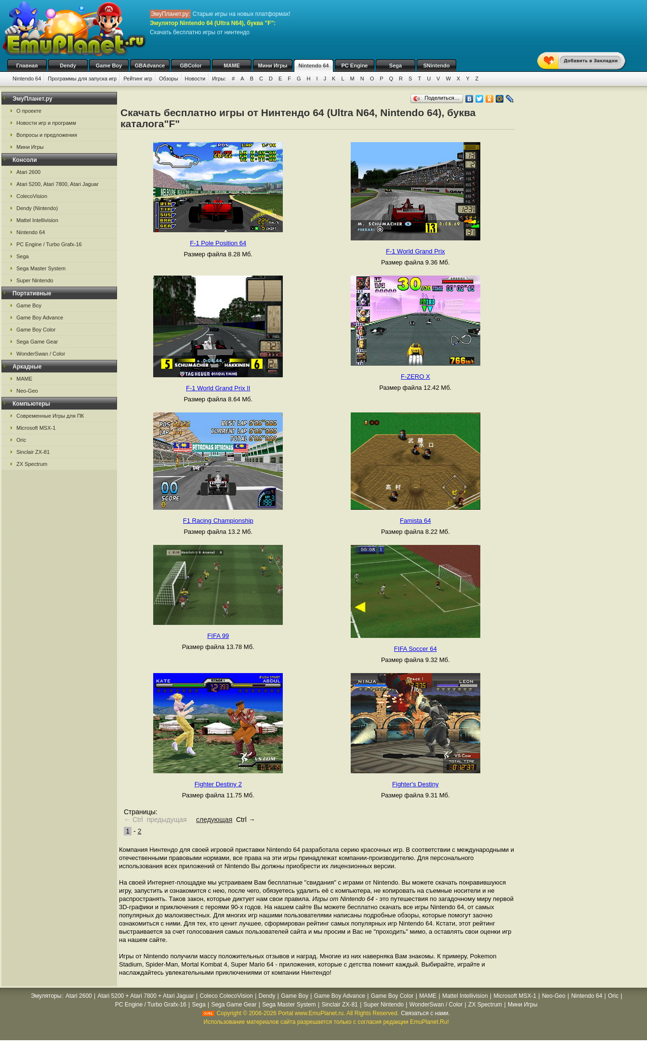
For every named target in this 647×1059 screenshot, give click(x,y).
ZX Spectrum (31, 464)
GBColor (190, 65)
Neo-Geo (27, 391)
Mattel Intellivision (37, 220)
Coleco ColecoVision (226, 996)
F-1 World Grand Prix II (218, 388)
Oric (21, 440)
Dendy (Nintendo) (37, 208)
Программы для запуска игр (82, 78)
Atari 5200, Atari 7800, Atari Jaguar (57, 184)
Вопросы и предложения (46, 135)
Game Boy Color (35, 329)
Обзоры (168, 78)
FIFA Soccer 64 (415, 648)
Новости (195, 78)
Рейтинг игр (137, 78)
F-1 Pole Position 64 (218, 243)
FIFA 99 (218, 635)
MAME (232, 65)
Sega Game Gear (37, 341)
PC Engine (354, 65)
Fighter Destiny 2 (218, 784)
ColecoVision (31, 196)
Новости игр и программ (46, 123)
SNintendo (436, 65)
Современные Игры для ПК (50, 416)
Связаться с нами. (425, 1013)
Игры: (219, 78)
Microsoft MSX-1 (35, 428)
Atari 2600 (28, 172)
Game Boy (109, 65)
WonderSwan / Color (40, 354)
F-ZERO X (415, 376)
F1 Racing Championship (218, 520)
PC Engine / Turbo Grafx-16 (49, 244)
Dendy (68, 65)
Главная (27, 65)
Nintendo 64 (314, 65)
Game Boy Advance (39, 317)
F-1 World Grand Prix (415, 251)
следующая (214, 819)
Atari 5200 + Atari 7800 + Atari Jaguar (146, 996)
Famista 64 (415, 520)
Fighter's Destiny (415, 784)
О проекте (28, 111)
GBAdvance (150, 65)
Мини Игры (273, 65)
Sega (395, 65)
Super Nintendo (34, 280)
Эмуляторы (46, 996)
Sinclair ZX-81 (33, 452)
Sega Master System (41, 268)
